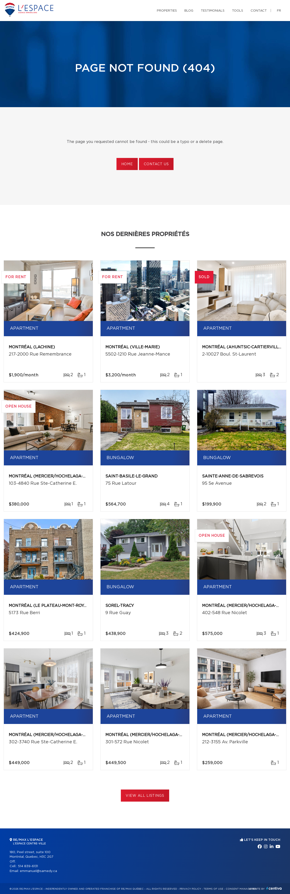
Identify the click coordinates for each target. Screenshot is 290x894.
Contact (259, 10)
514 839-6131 (28, 866)
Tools (237, 10)
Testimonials (213, 10)
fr (279, 10)
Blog (188, 10)
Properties (167, 10)
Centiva (274, 888)
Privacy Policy (190, 889)
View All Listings (145, 795)
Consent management (242, 889)
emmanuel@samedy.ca (38, 871)
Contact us (156, 164)
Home (127, 164)
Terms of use (213, 889)
